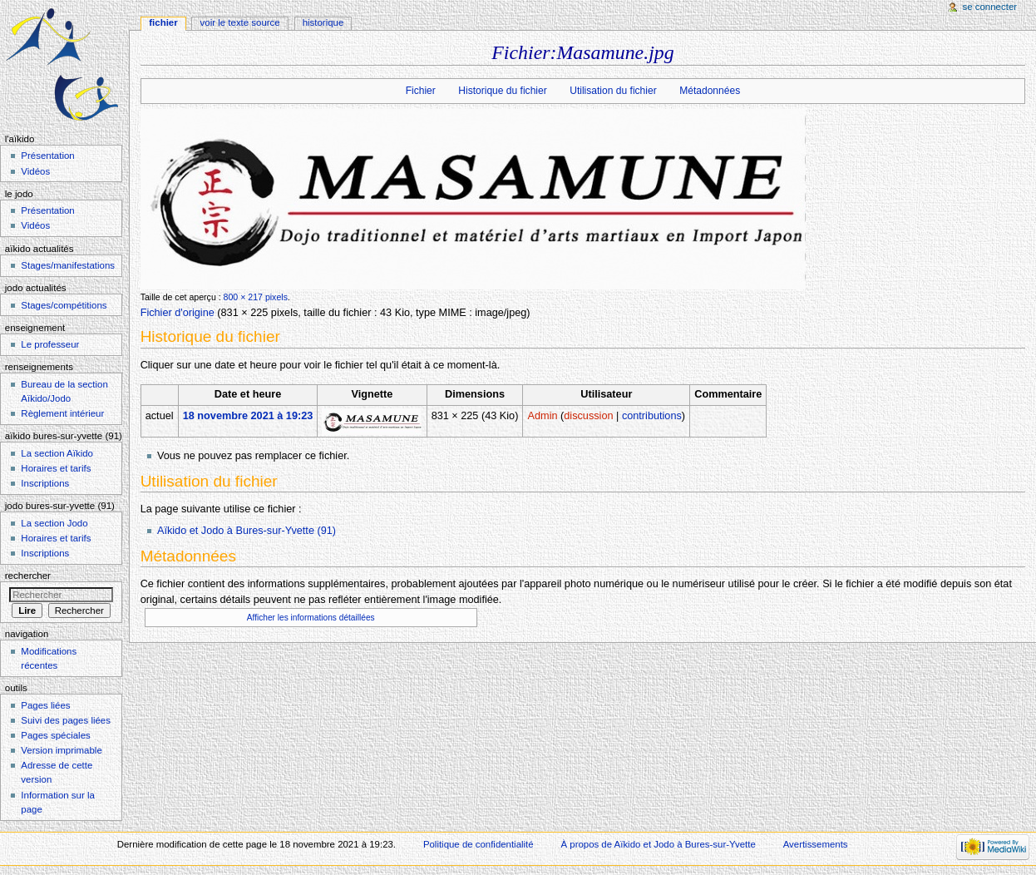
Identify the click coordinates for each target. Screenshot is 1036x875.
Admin (543, 416)
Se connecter (990, 7)
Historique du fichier (502, 90)
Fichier (421, 90)
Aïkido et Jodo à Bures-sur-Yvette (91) (246, 530)
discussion (588, 416)
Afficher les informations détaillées (311, 617)
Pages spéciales (55, 735)
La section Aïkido (57, 453)
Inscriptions (45, 483)
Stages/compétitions (63, 305)
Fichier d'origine (178, 313)
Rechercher (28, 576)
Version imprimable (61, 750)
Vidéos (35, 171)
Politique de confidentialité (478, 844)
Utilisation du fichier (613, 90)
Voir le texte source (240, 22)
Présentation (47, 156)
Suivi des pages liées (66, 720)
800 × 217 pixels (256, 297)
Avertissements (815, 844)
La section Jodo (54, 523)
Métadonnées (709, 90)
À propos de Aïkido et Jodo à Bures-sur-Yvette (657, 844)
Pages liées (45, 705)
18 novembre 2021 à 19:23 (248, 416)
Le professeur (50, 344)
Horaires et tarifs (56, 468)
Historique (323, 22)
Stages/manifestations (68, 265)
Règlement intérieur (62, 413)
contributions (652, 416)
